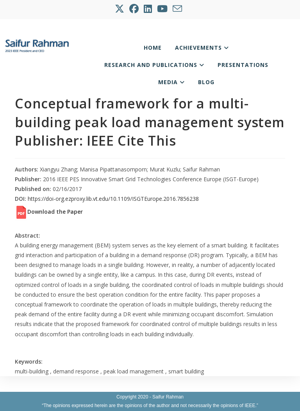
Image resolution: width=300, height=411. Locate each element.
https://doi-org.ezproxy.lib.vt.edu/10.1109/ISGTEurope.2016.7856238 (113, 198)
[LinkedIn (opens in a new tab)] (148, 8)
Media (171, 82)
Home (153, 47)
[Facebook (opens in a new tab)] (134, 8)
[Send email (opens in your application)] (178, 8)
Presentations (243, 64)
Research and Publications (154, 64)
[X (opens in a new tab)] (121, 8)
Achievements (202, 47)
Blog (206, 82)
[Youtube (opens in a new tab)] (163, 8)
